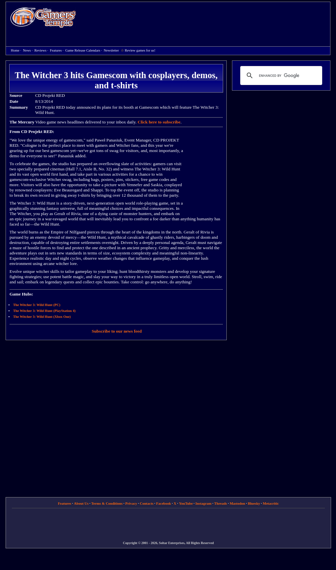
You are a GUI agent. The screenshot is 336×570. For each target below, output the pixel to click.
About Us (81, 503)
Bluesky (254, 503)
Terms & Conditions (107, 503)
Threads (220, 503)
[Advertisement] (206, 18)
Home (43, 17)
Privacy (131, 503)
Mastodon (237, 503)
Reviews (40, 50)
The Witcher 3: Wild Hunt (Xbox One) (42, 316)
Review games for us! (140, 50)
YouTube (186, 503)
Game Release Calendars (82, 50)
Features (56, 50)
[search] (280, 75)
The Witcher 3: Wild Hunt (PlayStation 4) (44, 311)
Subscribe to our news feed (117, 331)
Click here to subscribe (158, 122)
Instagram (204, 503)
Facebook (163, 503)
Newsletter (111, 50)
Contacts (147, 503)
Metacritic (271, 503)
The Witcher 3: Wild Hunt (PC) (36, 305)
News (27, 50)
